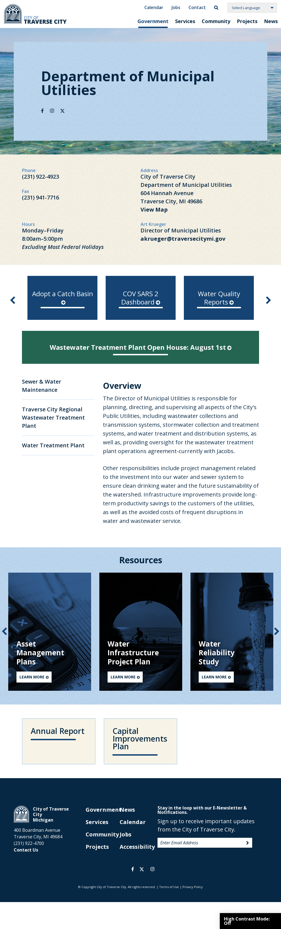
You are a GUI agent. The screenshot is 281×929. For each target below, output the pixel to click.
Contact (197, 7)
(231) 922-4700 (29, 843)
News (271, 21)
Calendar (153, 7)
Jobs (176, 7)
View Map (154, 209)
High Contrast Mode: (247, 921)
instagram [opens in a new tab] (152, 869)
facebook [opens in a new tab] (132, 869)
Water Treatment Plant (53, 445)
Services (185, 21)
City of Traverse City (36, 14)
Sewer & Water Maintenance (41, 385)
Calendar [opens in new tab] (133, 822)
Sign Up (247, 843)
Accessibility (137, 846)
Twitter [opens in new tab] (62, 110)
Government (152, 21)
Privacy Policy (192, 887)
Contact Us (26, 850)
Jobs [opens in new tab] (125, 834)
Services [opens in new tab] (97, 822)
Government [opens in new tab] (104, 809)
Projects (247, 21)
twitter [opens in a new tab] (141, 869)
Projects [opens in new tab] (97, 846)
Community (216, 21)
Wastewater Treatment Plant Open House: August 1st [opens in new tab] (140, 347)
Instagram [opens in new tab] (52, 111)
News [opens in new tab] (127, 809)
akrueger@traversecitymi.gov (182, 238)
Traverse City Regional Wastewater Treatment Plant (53, 417)
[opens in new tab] (141, 298)
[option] (62, 298)
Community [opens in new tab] (102, 834)
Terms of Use (169, 887)
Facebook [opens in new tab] (42, 111)
